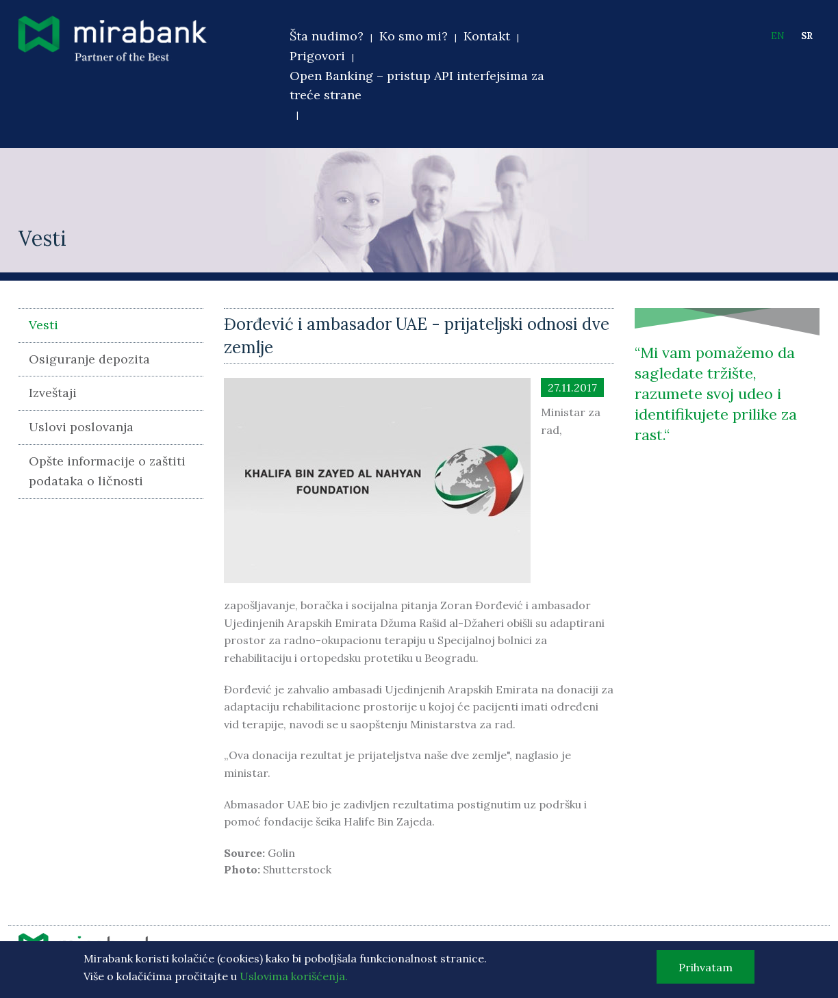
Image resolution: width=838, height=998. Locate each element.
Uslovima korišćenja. (294, 979)
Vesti (43, 325)
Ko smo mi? (413, 36)
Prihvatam (705, 970)
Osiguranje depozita (89, 359)
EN (778, 36)
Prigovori (317, 56)
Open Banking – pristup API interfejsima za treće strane (417, 85)
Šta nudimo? (327, 36)
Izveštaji (53, 392)
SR (807, 36)
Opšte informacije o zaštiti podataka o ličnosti (107, 471)
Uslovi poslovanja (81, 427)
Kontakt (487, 36)
